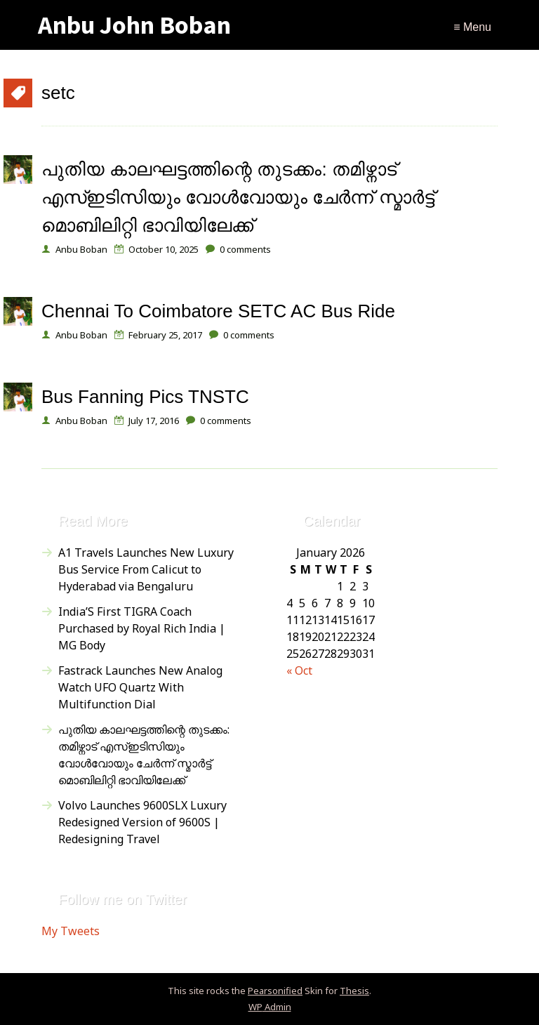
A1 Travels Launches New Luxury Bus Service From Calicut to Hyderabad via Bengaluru (146, 569)
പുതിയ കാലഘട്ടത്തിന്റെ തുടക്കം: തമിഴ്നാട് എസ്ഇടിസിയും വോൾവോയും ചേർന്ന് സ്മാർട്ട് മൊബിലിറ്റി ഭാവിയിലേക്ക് (237, 197)
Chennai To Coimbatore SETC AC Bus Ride (218, 311)
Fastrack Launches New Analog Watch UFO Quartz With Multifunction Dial (140, 687)
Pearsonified (275, 990)
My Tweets (70, 931)
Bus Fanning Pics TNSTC (145, 396)
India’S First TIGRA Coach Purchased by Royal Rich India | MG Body (141, 628)
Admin (269, 1006)
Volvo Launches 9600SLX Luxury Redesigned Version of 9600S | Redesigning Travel (142, 822)
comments (245, 249)
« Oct (299, 670)
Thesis (354, 990)
